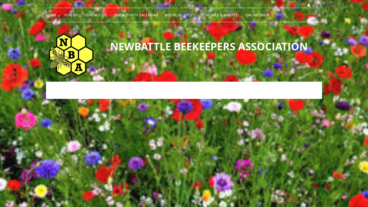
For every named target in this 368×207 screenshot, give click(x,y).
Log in (317, 5)
